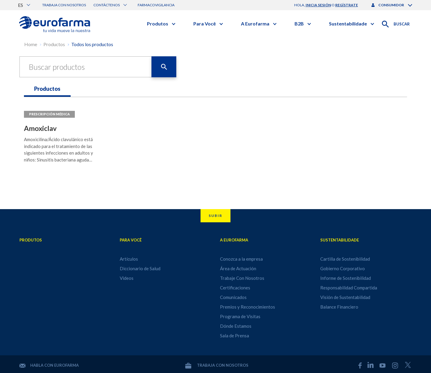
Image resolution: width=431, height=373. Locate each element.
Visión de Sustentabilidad (345, 297)
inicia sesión (318, 5)
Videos (126, 278)
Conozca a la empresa (241, 259)
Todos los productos (92, 44)
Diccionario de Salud (140, 268)
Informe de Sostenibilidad (345, 278)
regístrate (346, 5)
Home (30, 44)
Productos (54, 44)
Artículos (129, 259)
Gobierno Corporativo (342, 268)
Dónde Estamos (235, 326)
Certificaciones (235, 287)
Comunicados (233, 297)
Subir (215, 215)
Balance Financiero (339, 306)
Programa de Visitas (240, 316)
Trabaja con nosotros (64, 5)
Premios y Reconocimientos (247, 306)
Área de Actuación (238, 268)
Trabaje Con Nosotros (242, 278)
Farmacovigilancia (156, 5)
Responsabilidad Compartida (348, 287)
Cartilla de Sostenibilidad (345, 259)
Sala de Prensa (234, 335)
